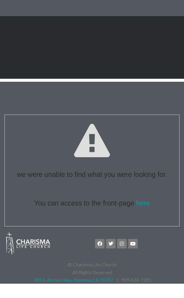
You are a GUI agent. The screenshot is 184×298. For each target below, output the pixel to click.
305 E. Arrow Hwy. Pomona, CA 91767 (73, 292)
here (143, 216)
